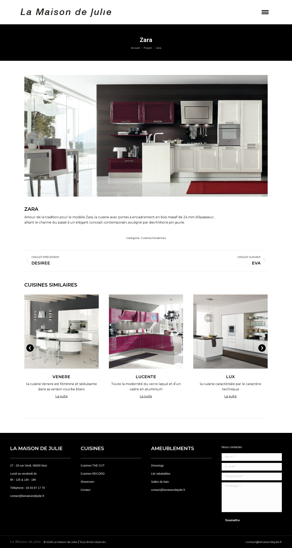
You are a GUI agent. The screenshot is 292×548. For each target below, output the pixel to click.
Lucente (146, 376)
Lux (230, 376)
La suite (61, 396)
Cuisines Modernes (153, 238)
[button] (30, 348)
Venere (61, 376)
